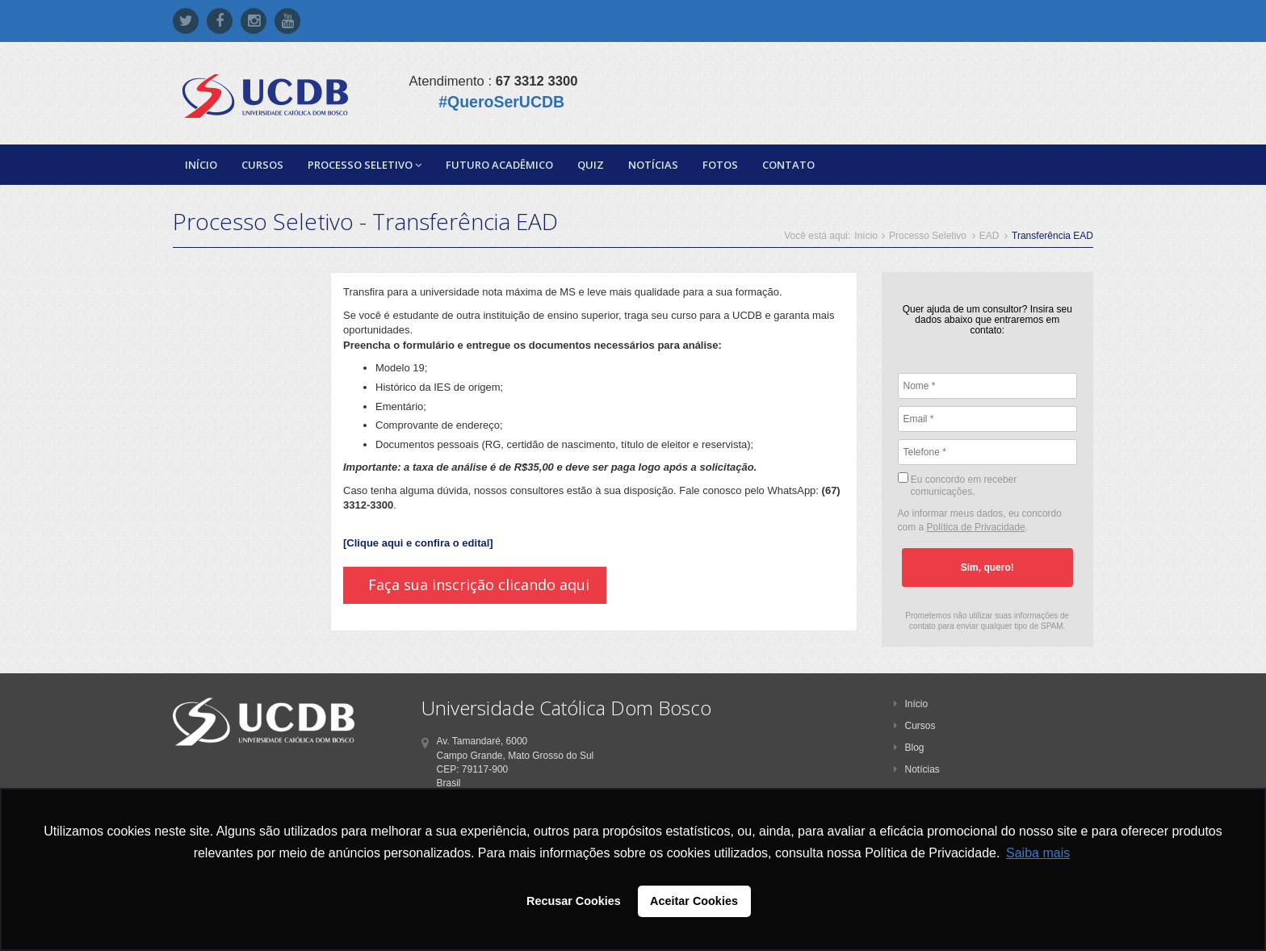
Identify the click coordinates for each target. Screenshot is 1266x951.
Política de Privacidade (976, 527)
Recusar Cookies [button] (573, 900)
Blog (909, 747)
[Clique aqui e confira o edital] (418, 543)
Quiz (590, 164)
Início (201, 164)
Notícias (653, 164)
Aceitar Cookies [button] (694, 900)
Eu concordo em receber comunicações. (957, 484)
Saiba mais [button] (1038, 853)
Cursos (262, 164)
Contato (788, 164)
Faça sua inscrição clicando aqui (478, 584)
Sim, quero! (987, 567)
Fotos (720, 164)
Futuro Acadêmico (499, 164)
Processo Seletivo (364, 164)
